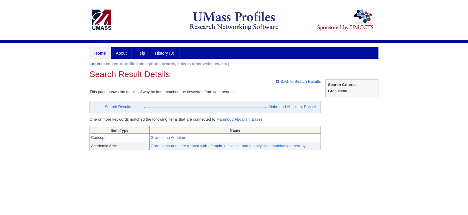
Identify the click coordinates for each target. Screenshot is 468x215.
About (121, 53)
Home (100, 53)
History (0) (164, 53)
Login (95, 64)
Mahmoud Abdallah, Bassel (292, 107)
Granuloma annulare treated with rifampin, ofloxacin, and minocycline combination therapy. (228, 146)
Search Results (118, 107)
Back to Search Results (298, 81)
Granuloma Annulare (168, 137)
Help (141, 53)
